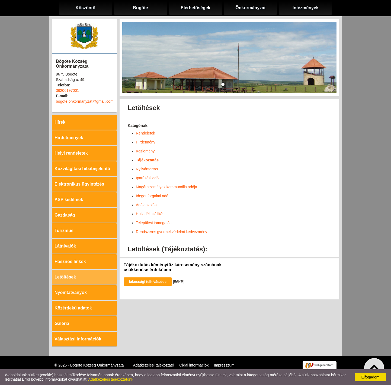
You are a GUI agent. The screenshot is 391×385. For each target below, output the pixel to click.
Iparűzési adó (147, 178)
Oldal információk (194, 365)
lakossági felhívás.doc (147, 282)
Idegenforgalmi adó (152, 196)
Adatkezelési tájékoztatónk (110, 379)
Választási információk (78, 339)
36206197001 (67, 90)
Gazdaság (65, 215)
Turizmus (64, 230)
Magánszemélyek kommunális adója (166, 187)
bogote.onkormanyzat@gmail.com (85, 101)
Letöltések (65, 277)
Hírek (60, 122)
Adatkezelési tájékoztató (153, 365)
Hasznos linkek (70, 261)
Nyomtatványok (71, 292)
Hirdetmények (69, 137)
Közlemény (145, 151)
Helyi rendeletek (71, 153)
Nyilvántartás (147, 169)
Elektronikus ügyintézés (79, 184)
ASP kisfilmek (69, 199)
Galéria (62, 323)
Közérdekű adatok (73, 308)
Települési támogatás (154, 223)
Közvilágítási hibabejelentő (82, 168)
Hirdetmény (145, 142)
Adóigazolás (146, 205)
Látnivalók (65, 246)
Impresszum (224, 365)
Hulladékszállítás (150, 214)
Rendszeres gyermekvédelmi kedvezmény (171, 232)
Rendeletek (145, 133)
